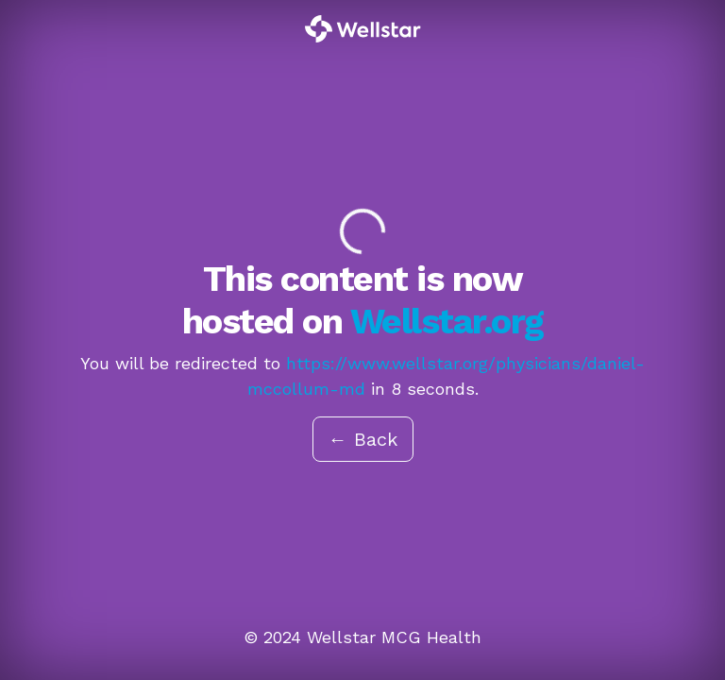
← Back (363, 439)
